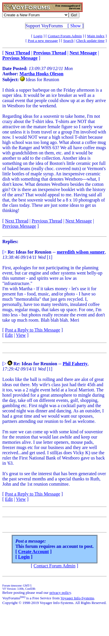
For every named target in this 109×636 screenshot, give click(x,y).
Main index (96, 36)
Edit (9, 335)
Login (37, 36)
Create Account (33, 551)
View (21, 335)
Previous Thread (47, 220)
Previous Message (19, 226)
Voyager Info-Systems (77, 598)
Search (68, 40)
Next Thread (16, 220)
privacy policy (60, 592)
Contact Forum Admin (65, 36)
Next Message (78, 220)
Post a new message (43, 40)
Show (75, 25)
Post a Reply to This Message (32, 329)
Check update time (90, 40)
